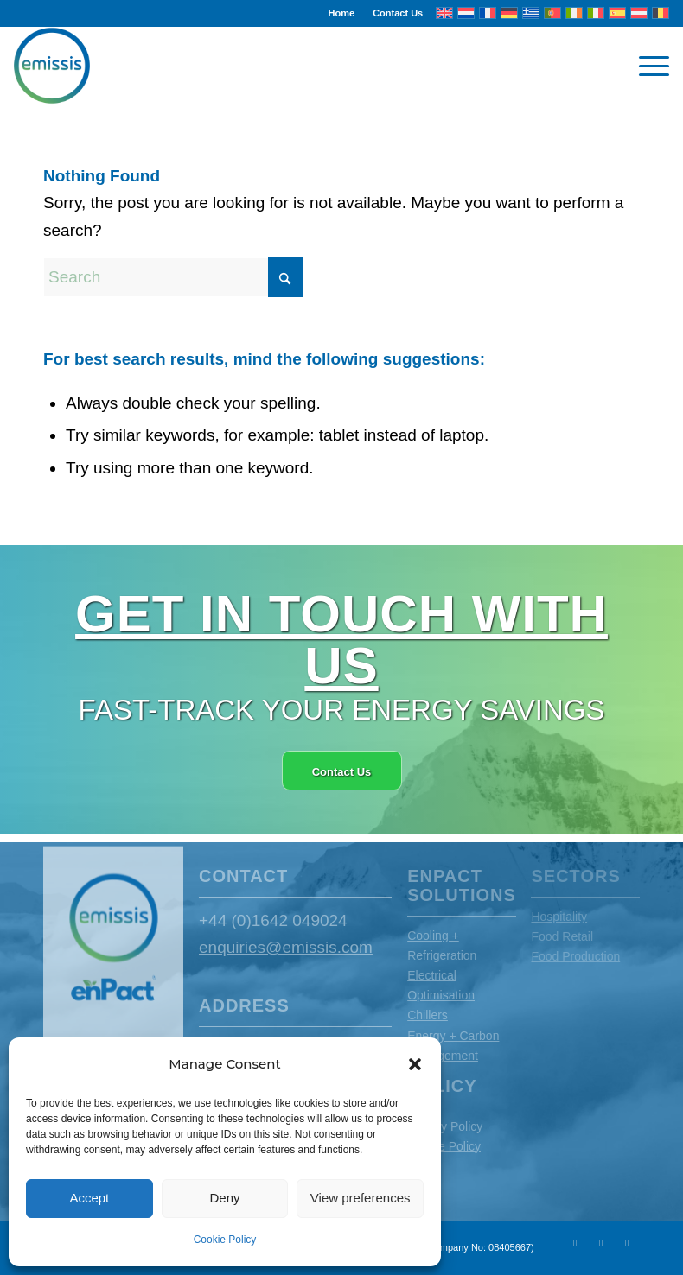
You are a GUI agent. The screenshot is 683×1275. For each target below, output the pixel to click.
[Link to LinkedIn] (627, 1243)
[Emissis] (52, 66)
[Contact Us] (342, 771)
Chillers (427, 1015)
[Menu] (645, 66)
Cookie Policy (225, 1240)
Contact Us (398, 13)
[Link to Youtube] (601, 1243)
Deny (224, 1197)
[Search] (173, 277)
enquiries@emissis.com (286, 947)
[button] (415, 1064)
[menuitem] (342, 13)
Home (342, 13)
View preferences (360, 1197)
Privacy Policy (444, 1126)
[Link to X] (575, 1243)
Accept (89, 1197)
